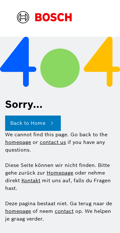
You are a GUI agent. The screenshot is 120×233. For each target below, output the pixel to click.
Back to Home (33, 123)
